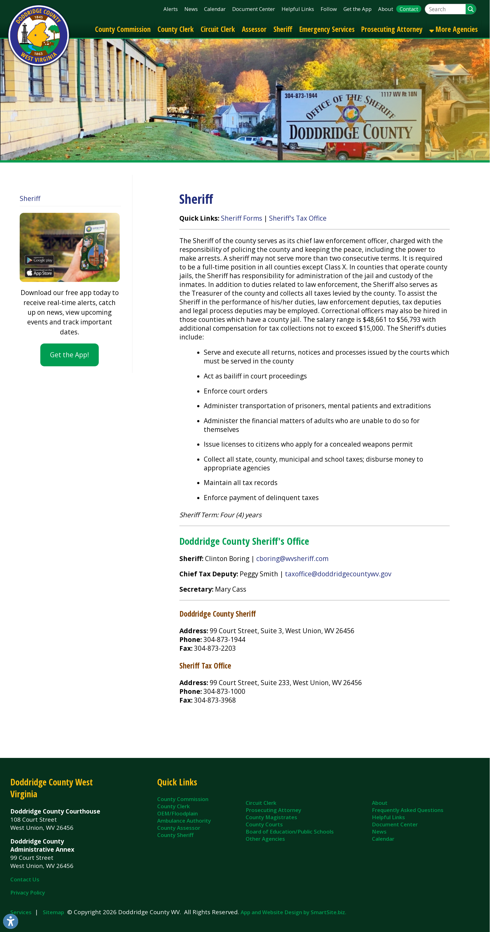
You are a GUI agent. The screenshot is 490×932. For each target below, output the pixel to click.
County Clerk (176, 29)
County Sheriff (175, 835)
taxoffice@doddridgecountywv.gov (338, 573)
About (385, 9)
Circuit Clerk (218, 29)
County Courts (264, 824)
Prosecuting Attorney (391, 29)
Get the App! (69, 354)
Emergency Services (327, 29)
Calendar (215, 9)
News (191, 9)
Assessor (254, 29)
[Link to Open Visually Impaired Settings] (10, 921)
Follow (329, 9)
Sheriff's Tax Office (298, 218)
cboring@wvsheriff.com (292, 558)
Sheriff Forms (241, 218)
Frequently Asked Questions (407, 810)
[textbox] (445, 9)
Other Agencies (265, 838)
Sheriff (282, 29)
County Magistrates (271, 817)
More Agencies (453, 29)
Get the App (357, 9)
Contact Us (24, 879)
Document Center (253, 9)
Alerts (170, 9)
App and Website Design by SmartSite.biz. (293, 912)
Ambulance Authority (184, 820)
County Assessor (178, 827)
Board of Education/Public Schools (290, 831)
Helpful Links (298, 9)
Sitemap (53, 912)
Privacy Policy (27, 892)
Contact (409, 9)
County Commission (123, 29)
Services (21, 912)
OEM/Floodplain (177, 813)
